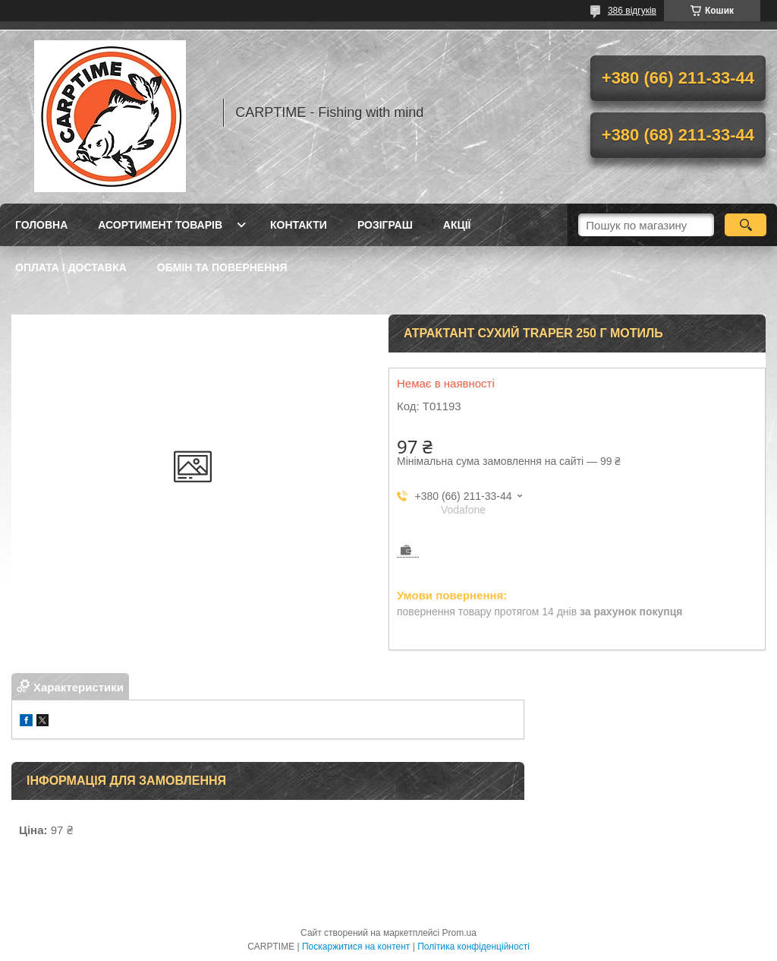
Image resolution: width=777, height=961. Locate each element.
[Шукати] (745, 224)
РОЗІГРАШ (385, 225)
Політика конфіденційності (473, 946)
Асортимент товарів (160, 225)
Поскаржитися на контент (356, 946)
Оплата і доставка (71, 267)
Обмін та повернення (222, 267)
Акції (457, 225)
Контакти (298, 225)
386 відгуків (632, 10)
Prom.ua (459, 933)
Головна (41, 225)
